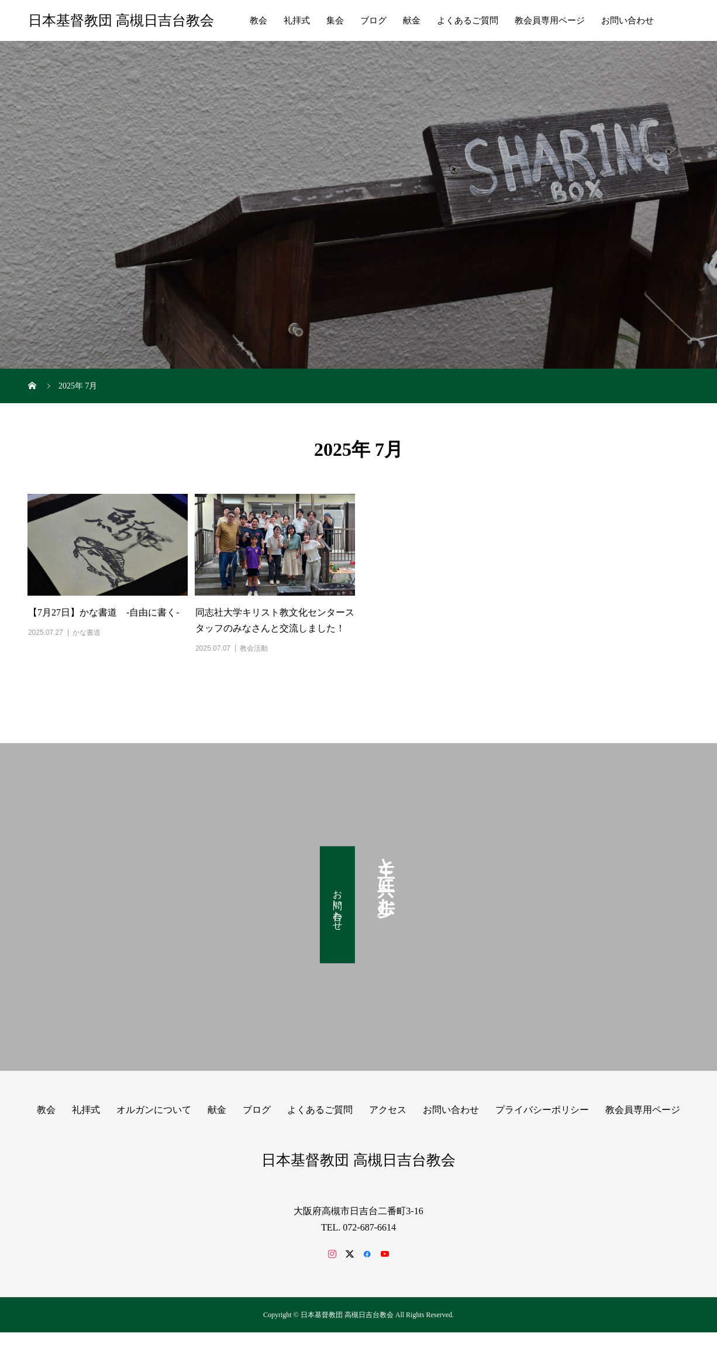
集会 (335, 20)
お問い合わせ (627, 20)
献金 (411, 20)
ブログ (373, 20)
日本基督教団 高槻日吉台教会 (121, 20)
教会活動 (254, 648)
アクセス (387, 1110)
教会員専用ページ (550, 20)
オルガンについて (153, 1110)
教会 (258, 20)
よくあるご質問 (467, 20)
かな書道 (87, 632)
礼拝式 (297, 20)
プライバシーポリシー (542, 1110)
